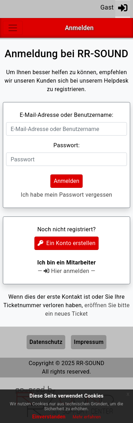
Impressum (89, 342)
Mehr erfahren (87, 417)
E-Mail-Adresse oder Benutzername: (66, 115)
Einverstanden (49, 416)
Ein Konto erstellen (67, 243)
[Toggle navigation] (13, 28)
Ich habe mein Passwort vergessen (66, 194)
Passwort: (66, 145)
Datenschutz (45, 342)
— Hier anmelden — (66, 271)
